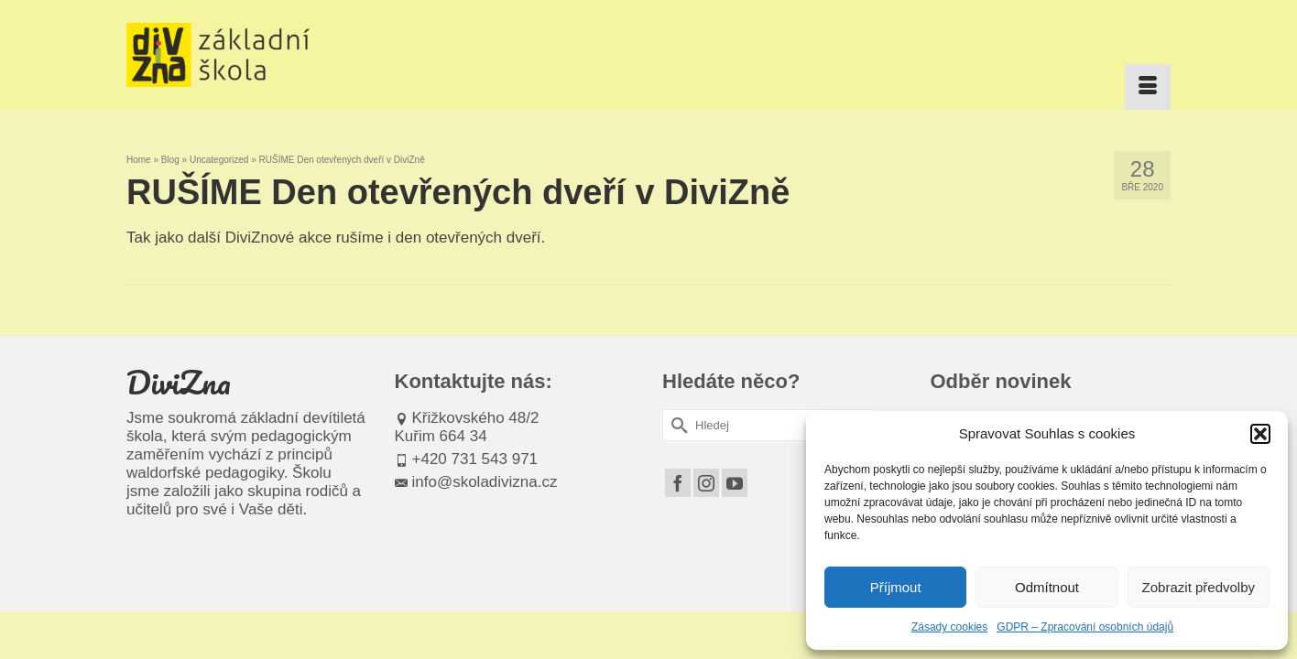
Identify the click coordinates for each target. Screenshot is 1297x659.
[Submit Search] (676, 425)
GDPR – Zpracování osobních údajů (1085, 627)
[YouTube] (734, 483)
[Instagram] (706, 483)
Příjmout (895, 587)
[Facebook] (678, 483)
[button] (1260, 434)
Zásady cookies (949, 627)
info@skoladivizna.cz (476, 482)
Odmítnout (1047, 587)
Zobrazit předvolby (1198, 587)
